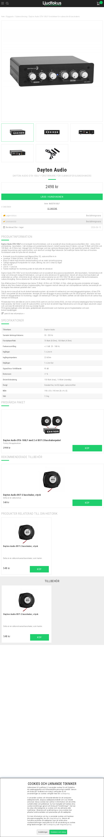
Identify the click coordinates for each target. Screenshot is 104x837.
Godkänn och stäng (58, 832)
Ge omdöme (52, 209)
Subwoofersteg (21, 16)
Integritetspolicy (65, 825)
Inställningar (43, 832)
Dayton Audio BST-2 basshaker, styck (22, 494)
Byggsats (10, 16)
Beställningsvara (93, 221)
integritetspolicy (55, 818)
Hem (3, 16)
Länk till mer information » (14, 314)
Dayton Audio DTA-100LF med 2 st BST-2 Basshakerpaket (32, 440)
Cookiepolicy (51, 825)
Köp (87, 448)
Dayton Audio (52, 170)
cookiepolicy (65, 794)
